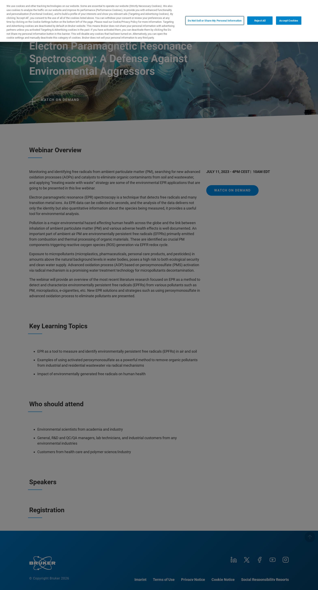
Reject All (259, 20)
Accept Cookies (288, 20)
